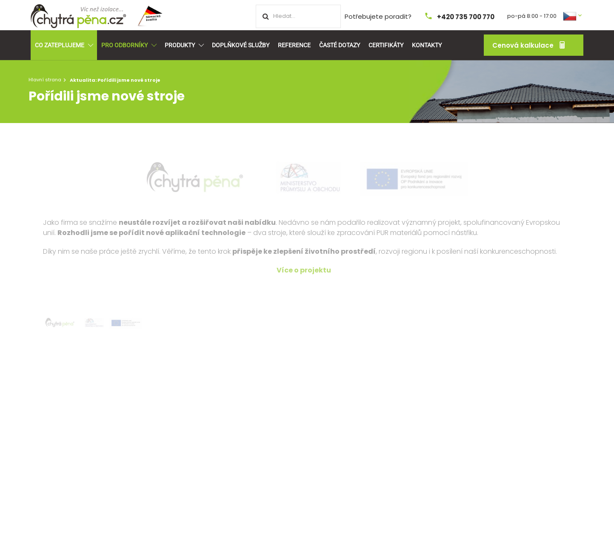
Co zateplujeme (64, 45)
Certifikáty (385, 45)
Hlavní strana (45, 79)
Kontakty (427, 45)
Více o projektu (304, 270)
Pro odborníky (128, 45)
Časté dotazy (339, 45)
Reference (294, 45)
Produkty (184, 45)
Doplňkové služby (240, 45)
